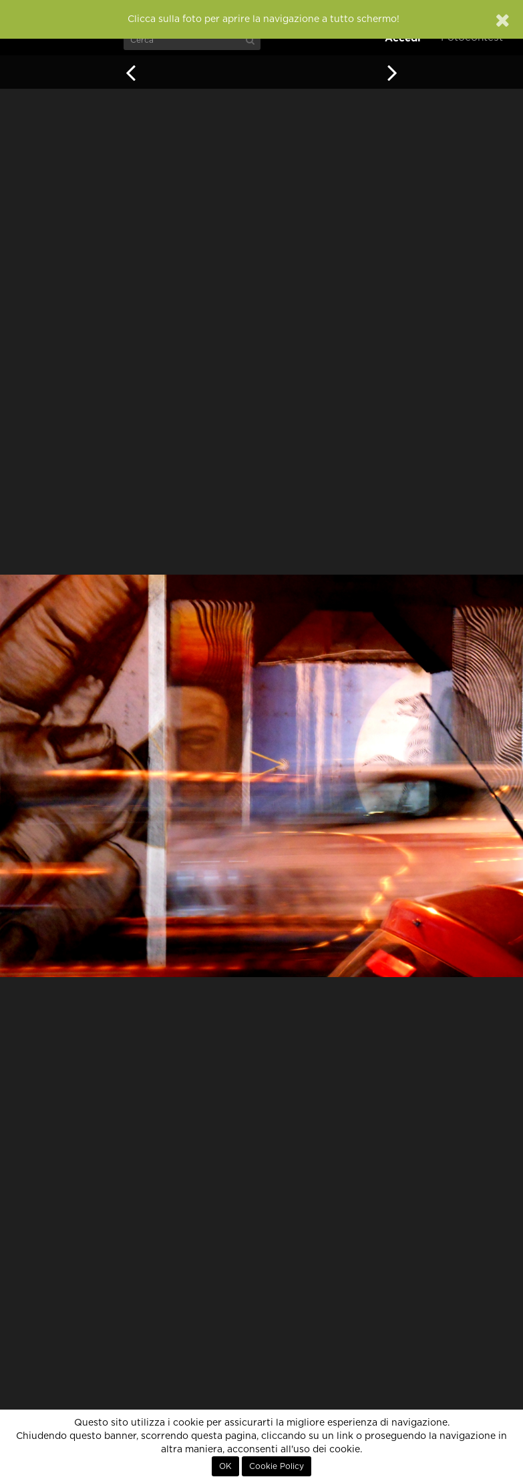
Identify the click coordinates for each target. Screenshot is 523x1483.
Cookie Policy (276, 1466)
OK (225, 1466)
